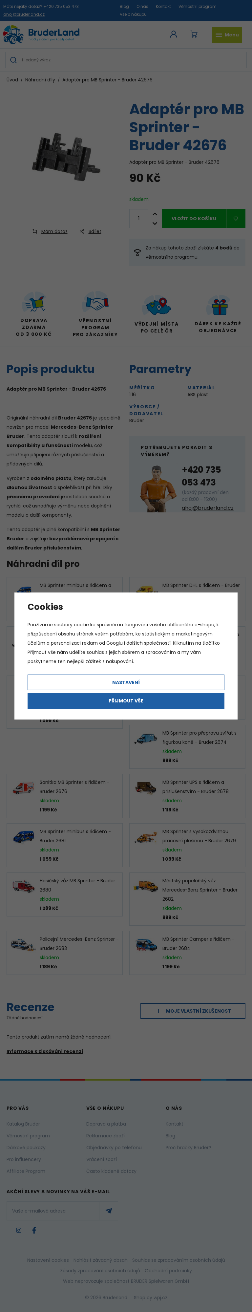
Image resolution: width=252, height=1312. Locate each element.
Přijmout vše (126, 701)
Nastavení (126, 682)
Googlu (114, 643)
